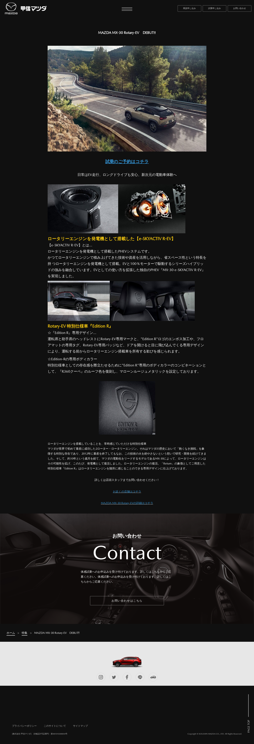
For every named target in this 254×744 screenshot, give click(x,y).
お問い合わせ (239, 8)
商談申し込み (189, 8)
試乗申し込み (214, 8)
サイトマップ (80, 725)
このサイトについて (55, 725)
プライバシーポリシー (24, 725)
